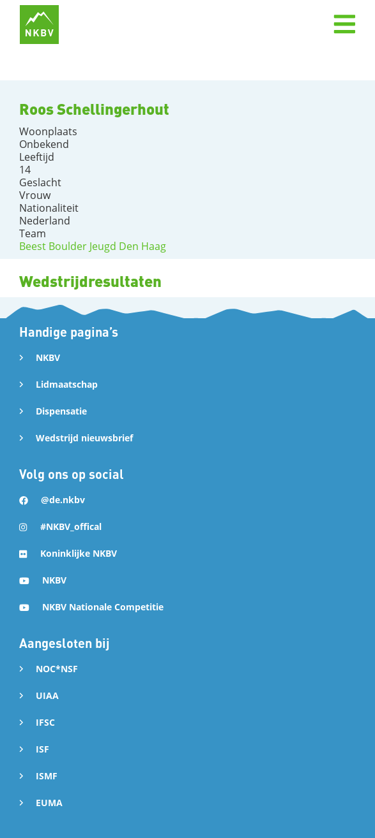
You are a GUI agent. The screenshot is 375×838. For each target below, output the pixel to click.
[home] (39, 24)
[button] (344, 24)
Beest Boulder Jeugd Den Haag (92, 246)
